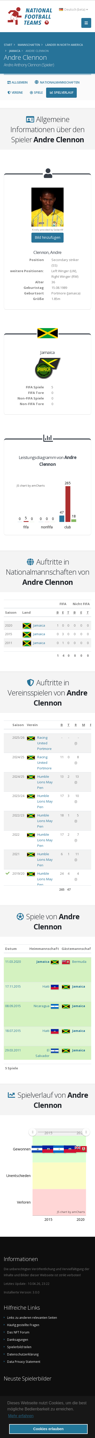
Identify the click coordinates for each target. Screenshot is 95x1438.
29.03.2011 (13, 1050)
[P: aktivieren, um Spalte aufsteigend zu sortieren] (91, 725)
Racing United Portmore (44, 743)
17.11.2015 (13, 986)
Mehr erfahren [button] (21, 1416)
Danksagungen (17, 1339)
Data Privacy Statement (23, 1362)
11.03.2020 (13, 961)
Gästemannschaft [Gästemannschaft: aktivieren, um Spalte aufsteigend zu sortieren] (77, 948)
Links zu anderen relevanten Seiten (32, 1317)
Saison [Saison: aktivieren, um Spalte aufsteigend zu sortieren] (10, 612)
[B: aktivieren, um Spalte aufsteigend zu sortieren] (57, 612)
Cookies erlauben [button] (48, 1429)
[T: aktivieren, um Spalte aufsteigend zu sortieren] (68, 612)
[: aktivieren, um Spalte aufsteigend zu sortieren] (7, 725)
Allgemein (17, 82)
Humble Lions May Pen (45, 782)
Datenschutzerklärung (23, 1354)
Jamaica (39, 625)
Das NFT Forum (18, 1332)
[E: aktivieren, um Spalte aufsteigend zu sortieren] (62, 612)
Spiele (36, 92)
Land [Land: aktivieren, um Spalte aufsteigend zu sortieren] (26, 612)
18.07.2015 (13, 1030)
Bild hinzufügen (47, 237)
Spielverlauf (61, 92)
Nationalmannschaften (57, 82)
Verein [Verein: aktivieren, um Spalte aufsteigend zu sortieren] (32, 725)
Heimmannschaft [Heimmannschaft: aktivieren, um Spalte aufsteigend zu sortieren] (44, 948)
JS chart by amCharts (31, 485)
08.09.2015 (13, 1006)
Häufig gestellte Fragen (23, 1325)
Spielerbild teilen (19, 1347)
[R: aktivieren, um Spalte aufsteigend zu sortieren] (76, 725)
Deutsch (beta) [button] (73, 9)
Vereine (15, 92)
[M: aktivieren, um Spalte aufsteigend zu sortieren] (83, 725)
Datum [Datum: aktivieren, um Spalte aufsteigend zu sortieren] (11, 948)
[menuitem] (59, 1132)
